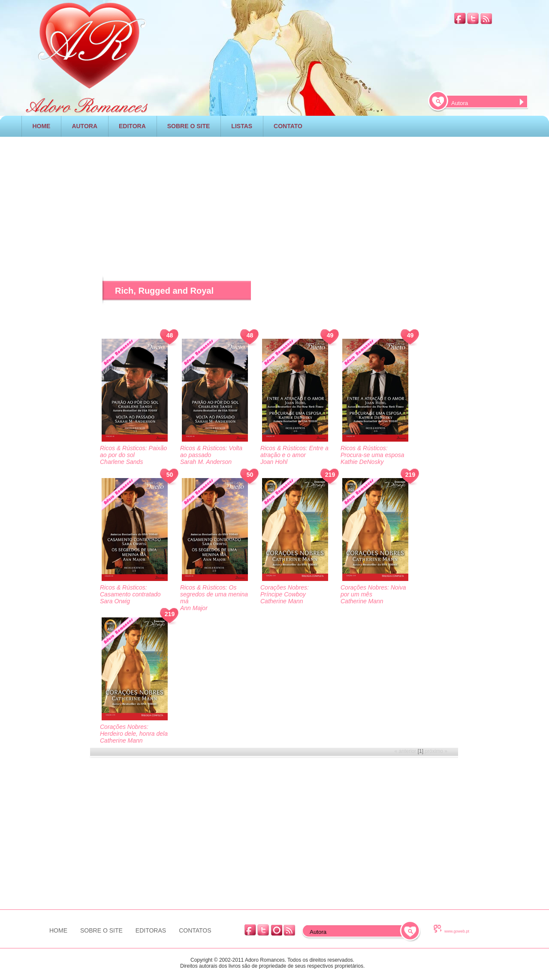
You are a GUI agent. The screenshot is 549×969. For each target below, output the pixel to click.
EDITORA (132, 126)
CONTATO (288, 126)
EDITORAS (151, 930)
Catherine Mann (281, 601)
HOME (41, 126)
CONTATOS (195, 930)
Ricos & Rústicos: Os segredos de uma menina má (214, 594)
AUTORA (84, 126)
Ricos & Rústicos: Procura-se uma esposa (372, 451)
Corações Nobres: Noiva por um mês (373, 591)
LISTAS (241, 126)
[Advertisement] (274, 195)
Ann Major (194, 608)
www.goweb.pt (456, 931)
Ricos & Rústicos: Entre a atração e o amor (294, 451)
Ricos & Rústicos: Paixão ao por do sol (133, 451)
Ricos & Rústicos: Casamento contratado (130, 591)
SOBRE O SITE (188, 126)
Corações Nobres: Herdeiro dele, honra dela (134, 730)
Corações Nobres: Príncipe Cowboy (284, 591)
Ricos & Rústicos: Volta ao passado (211, 451)
